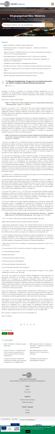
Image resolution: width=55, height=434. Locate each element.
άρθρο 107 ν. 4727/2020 (44, 215)
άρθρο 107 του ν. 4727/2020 (14, 270)
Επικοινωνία (27, 392)
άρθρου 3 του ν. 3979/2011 (31, 125)
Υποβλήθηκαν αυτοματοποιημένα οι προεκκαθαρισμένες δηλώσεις (20, 63)
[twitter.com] (21, 324)
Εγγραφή (27, 412)
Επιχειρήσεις (27, 28)
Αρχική (3, 18)
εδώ (19, 312)
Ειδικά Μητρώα (21, 18)
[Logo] (27, 375)
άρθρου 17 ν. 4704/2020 (24, 104)
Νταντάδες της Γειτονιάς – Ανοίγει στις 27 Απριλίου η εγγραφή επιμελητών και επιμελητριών (27, 66)
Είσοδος (27, 410)
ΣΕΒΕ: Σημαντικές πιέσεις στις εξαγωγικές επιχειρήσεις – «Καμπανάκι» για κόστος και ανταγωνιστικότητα (41, 345)
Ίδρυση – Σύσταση (11, 18)
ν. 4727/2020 (15, 138)
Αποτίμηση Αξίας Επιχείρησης (27, 399)
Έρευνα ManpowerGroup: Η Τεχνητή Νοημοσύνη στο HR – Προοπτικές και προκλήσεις (25, 56)
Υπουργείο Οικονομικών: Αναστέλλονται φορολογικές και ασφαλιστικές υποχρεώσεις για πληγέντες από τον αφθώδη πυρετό (15, 360)
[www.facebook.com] (24, 324)
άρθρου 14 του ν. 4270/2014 (12, 230)
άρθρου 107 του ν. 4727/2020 (20, 191)
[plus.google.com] (30, 324)
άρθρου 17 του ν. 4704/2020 (18, 108)
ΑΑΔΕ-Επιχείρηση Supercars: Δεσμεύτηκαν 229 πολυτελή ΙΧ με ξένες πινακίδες (24, 73)
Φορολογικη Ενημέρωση (18, 28)
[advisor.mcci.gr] (34, 324)
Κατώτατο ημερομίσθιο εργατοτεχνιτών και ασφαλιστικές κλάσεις (20, 75)
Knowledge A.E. (31, 419)
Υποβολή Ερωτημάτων (27, 402)
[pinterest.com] (27, 324)
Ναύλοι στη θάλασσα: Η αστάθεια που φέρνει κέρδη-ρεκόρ (18, 45)
